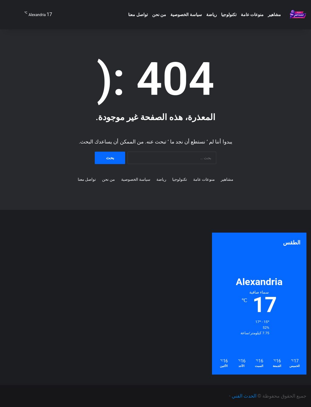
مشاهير (274, 14)
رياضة (211, 14)
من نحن (159, 14)
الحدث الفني (244, 396)
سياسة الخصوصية (186, 14)
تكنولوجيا (229, 14)
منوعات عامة (252, 14)
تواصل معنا (138, 14)
